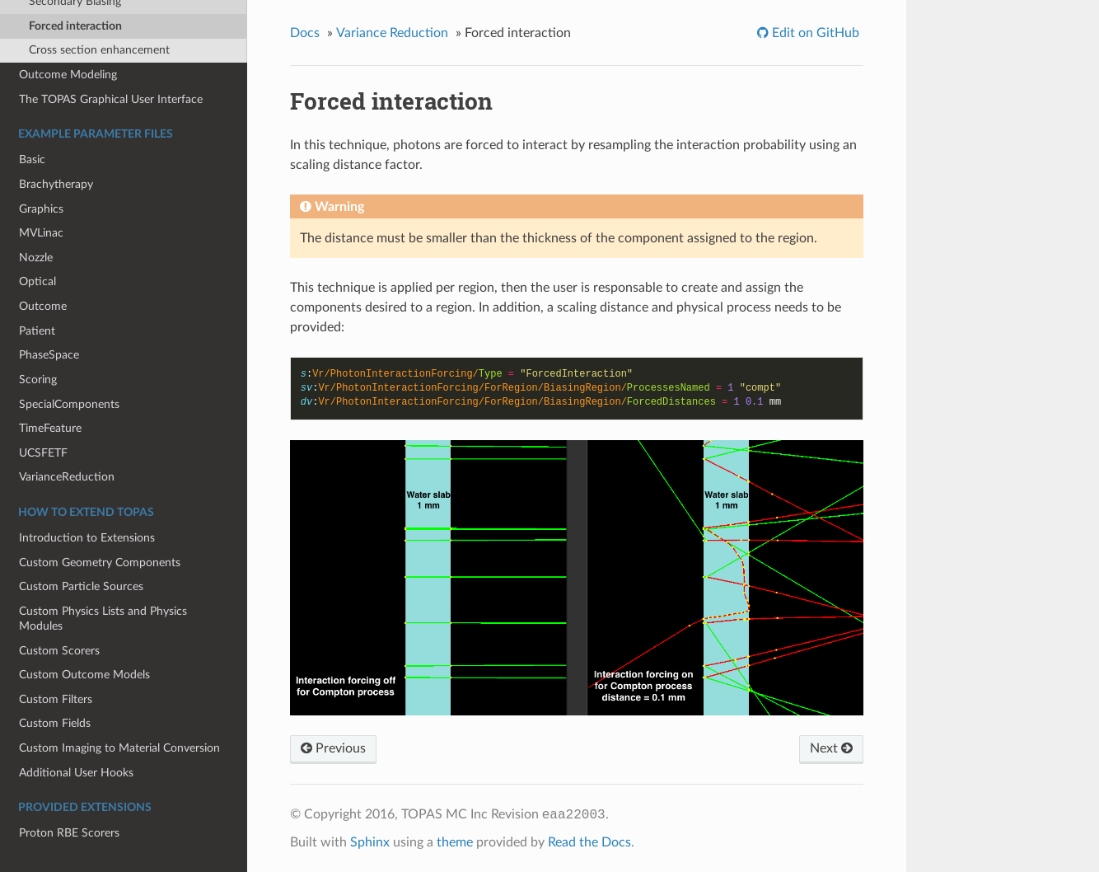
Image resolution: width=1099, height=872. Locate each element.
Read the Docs (589, 842)
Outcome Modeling (68, 74)
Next (831, 748)
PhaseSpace (49, 355)
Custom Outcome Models (84, 674)
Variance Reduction (392, 33)
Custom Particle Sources (81, 586)
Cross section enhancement (99, 50)
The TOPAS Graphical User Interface (111, 99)
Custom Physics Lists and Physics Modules (103, 618)
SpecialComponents (69, 404)
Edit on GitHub (814, 33)
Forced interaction (75, 26)
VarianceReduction (67, 477)
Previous (333, 748)
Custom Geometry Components (99, 562)
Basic (32, 159)
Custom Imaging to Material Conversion (119, 748)
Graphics (41, 209)
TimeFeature (50, 428)
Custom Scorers (59, 651)
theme (455, 842)
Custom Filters (55, 699)
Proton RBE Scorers (69, 833)
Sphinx (370, 842)
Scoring (38, 379)
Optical (37, 281)
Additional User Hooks (76, 773)
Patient (37, 331)
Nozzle (36, 257)
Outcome (43, 306)
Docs (305, 33)
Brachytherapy (56, 184)
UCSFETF (43, 453)
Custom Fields (55, 723)
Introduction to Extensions (87, 538)
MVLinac (41, 233)
